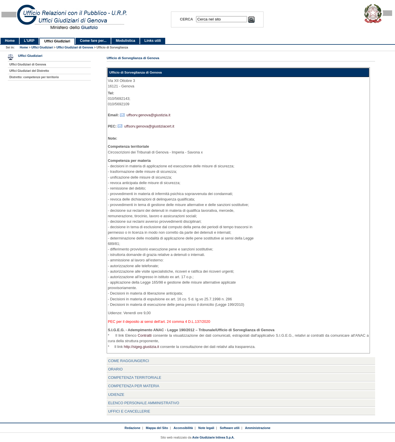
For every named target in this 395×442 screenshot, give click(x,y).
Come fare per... (93, 41)
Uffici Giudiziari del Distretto (29, 70)
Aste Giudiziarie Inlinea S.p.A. (213, 437)
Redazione (132, 428)
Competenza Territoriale (134, 377)
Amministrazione (257, 428)
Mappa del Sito (157, 428)
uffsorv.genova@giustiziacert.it (149, 126)
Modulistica (125, 41)
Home (10, 41)
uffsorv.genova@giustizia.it (148, 115)
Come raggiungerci (128, 361)
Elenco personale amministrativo (143, 403)
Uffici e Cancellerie (129, 411)
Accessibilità (183, 428)
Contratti (145, 335)
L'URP (29, 41)
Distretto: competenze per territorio (34, 77)
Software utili (230, 428)
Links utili (152, 41)
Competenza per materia (133, 386)
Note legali (206, 428)
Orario (115, 369)
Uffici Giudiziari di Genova (74, 47)
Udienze (116, 394)
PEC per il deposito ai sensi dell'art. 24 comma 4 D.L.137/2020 (159, 321)
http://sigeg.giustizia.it (141, 346)
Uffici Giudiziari (57, 41)
